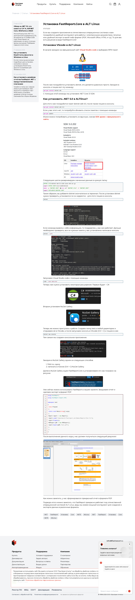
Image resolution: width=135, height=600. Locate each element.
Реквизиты (57, 590)
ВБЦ (26, 590)
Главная (15, 13)
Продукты (41, 4)
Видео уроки (41, 564)
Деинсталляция (18, 564)
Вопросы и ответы (43, 561)
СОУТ (33, 590)
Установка (64, 514)
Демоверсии (17, 558)
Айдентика (64, 558)
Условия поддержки (44, 555)
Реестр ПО (17, 590)
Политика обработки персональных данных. (43, 580)
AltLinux (86, 514)
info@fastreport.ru (115, 541)
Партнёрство (65, 564)
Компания (78, 4)
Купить (52, 4)
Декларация (43, 590)
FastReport (54, 514)
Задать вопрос (42, 558)
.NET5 (79, 514)
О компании (65, 555)
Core (72, 514)
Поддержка (64, 4)
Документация (18, 561)
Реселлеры (64, 561)
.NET (45, 514)
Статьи (25, 13)
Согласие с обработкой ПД (22, 594)
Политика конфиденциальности (46, 594)
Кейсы (89, 4)
